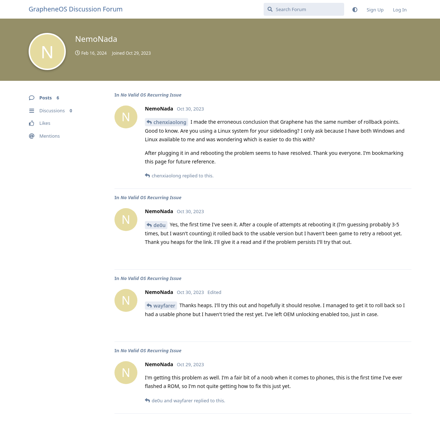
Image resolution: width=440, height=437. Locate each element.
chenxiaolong (169, 122)
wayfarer (164, 305)
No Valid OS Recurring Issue (151, 95)
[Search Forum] (304, 9)
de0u (159, 225)
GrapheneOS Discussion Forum (76, 9)
